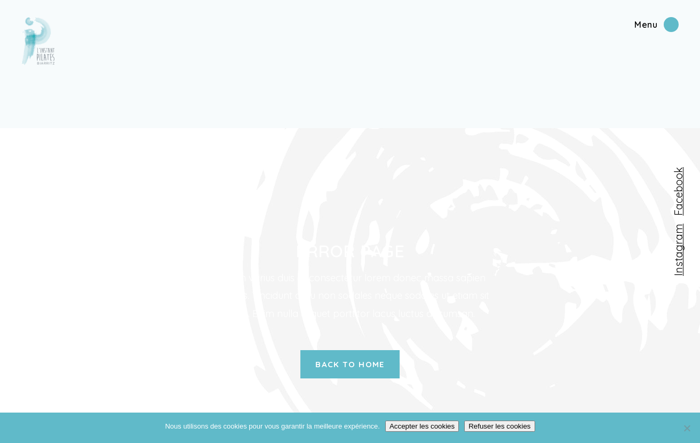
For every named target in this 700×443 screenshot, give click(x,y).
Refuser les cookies (499, 426)
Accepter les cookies (422, 426)
